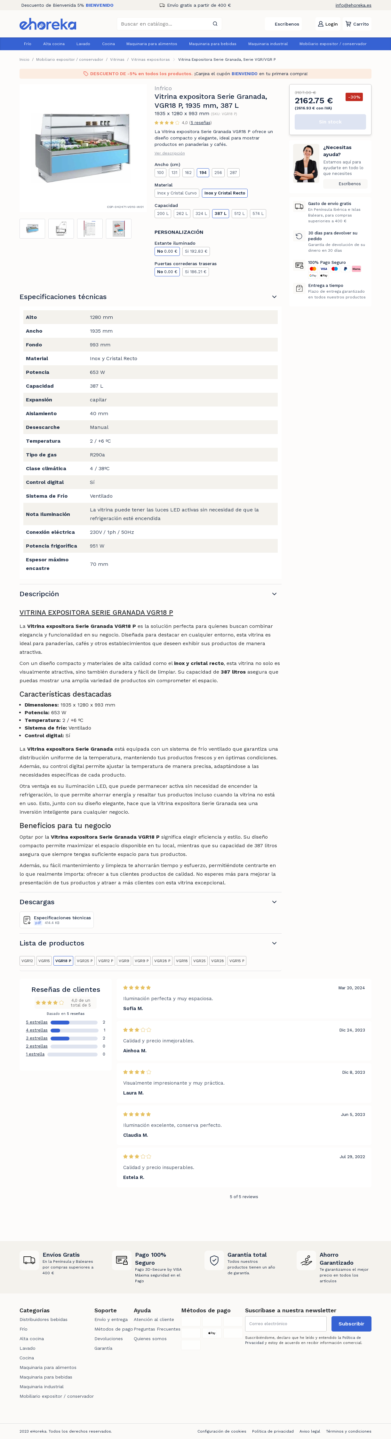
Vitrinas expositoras (150, 59)
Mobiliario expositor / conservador (333, 44)
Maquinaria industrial (268, 44)
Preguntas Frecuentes (157, 1329)
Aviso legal (309, 1431)
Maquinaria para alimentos (151, 44)
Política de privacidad (273, 1431)
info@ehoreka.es (353, 5)
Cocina (108, 44)
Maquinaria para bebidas (212, 44)
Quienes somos (150, 1338)
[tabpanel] (83, 147)
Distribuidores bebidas (44, 1319)
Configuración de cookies (221, 1431)
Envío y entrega (111, 1319)
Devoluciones (108, 1338)
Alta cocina (54, 44)
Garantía (103, 1348)
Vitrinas (117, 59)
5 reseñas (200, 122)
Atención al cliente (154, 1319)
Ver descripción (170, 153)
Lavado (83, 44)
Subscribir (351, 1324)
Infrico (163, 88)
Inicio (24, 59)
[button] (357, 23)
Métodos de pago (113, 1329)
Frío (27, 44)
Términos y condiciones (348, 1431)
